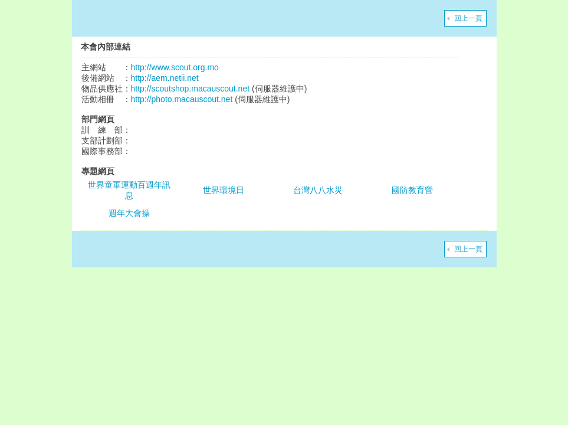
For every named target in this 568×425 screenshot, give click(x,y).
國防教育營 (412, 190)
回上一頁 (468, 18)
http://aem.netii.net (165, 78)
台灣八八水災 (318, 190)
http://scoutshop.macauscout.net (190, 88)
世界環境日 (223, 190)
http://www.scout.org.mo (175, 67)
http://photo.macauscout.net (182, 99)
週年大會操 (129, 213)
